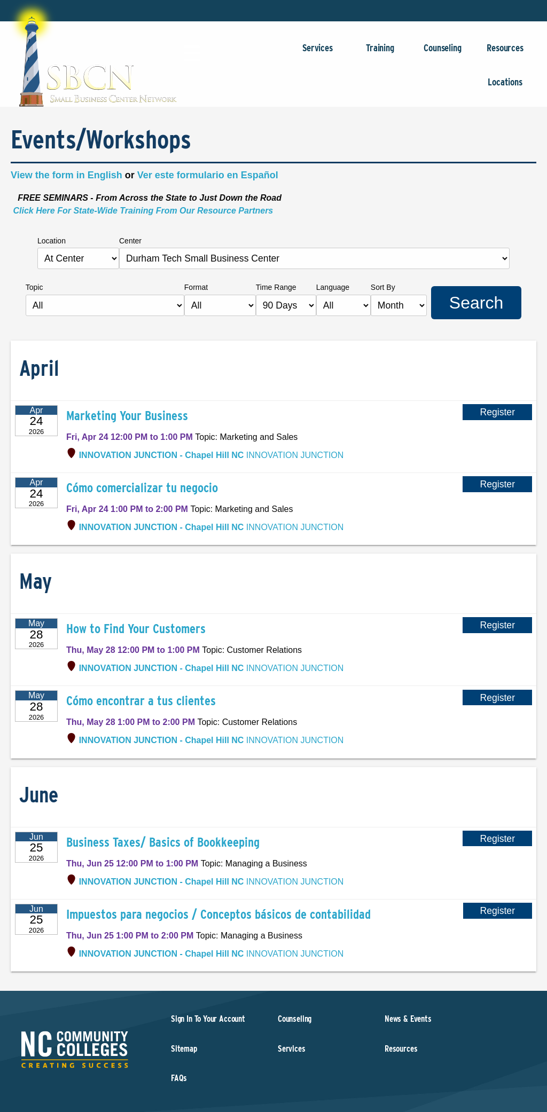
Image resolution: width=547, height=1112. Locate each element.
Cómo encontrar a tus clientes (141, 700)
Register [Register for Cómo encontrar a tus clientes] (497, 697)
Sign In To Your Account (208, 1019)
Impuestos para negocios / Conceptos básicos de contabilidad (218, 914)
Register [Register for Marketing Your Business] (497, 412)
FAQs (179, 1078)
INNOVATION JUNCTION (211, 455)
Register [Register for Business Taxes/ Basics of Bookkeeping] (497, 838)
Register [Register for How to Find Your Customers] (497, 625)
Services (317, 53)
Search (476, 302)
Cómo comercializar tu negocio (142, 487)
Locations (505, 87)
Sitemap (184, 1049)
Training (380, 53)
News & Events (408, 1019)
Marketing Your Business (127, 415)
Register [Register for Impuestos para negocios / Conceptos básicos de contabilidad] (497, 910)
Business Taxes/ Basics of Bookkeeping (163, 842)
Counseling (442, 53)
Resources (505, 53)
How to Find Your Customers (136, 628)
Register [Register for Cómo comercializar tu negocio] (497, 484)
